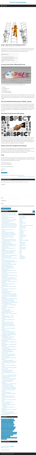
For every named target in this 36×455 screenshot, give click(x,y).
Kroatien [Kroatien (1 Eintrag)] (7, 429)
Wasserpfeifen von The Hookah (7, 243)
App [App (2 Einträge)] (1, 419)
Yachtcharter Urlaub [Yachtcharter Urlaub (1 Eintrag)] (4, 437)
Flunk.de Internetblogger (18, 2)
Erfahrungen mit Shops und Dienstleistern (26, 225)
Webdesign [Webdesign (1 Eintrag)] (8, 436)
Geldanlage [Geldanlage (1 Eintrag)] (3, 427)
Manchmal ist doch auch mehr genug (7, 59)
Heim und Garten (22, 236)
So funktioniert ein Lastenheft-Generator (8, 354)
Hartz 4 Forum (6, 447)
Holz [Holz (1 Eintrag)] (5, 428)
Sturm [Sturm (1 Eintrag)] (15, 433)
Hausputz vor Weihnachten (6, 392)
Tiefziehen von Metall (5, 330)
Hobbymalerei (4, 405)
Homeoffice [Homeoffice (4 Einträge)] (9, 428)
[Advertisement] (18, 14)
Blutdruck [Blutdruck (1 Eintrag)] (3, 424)
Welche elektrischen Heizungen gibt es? (8, 277)
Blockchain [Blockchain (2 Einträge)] (11, 423)
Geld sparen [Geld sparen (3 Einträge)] (8, 427)
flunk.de (9, 46)
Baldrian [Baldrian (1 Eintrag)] (7, 423)
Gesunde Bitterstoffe (5, 222)
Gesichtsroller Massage (6, 403)
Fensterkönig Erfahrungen (5, 449)
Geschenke (21, 231)
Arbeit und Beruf (14, 46)
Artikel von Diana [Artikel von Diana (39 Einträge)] (11, 419)
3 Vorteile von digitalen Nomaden (7, 402)
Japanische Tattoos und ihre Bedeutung (8, 331)
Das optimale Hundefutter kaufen (7, 384)
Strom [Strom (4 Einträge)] (7, 433)
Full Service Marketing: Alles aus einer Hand (9, 293)
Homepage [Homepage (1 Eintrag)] (13, 428)
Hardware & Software (23, 235)
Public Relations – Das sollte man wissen (8, 333)
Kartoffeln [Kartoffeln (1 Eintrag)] (3, 429)
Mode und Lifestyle (23, 247)
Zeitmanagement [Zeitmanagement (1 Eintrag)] (14, 437)
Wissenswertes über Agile (6, 309)
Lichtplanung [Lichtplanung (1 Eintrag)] (11, 429)
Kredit (21, 241)
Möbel (21, 246)
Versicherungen (22, 258)
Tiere (20, 253)
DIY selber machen (23, 222)
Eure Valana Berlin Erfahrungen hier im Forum (9, 244)
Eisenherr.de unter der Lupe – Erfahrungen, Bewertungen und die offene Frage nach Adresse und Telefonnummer (9, 215)
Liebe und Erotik (22, 243)
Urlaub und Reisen (23, 257)
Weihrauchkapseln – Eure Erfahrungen (8, 336)
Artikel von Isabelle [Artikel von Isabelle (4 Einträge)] (11, 420)
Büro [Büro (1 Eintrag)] (10, 424)
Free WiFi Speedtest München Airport (8, 260)
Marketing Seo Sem (23, 245)
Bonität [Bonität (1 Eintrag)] (7, 424)
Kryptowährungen (22, 242)
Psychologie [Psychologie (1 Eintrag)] (3, 432)
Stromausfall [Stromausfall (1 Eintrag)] (11, 433)
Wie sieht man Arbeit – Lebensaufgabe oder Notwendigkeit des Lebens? (13, 175)
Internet (21, 237)
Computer (21, 221)
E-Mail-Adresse (3, 200)
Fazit (3, 61)
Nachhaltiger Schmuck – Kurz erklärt (8, 315)
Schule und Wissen (23, 248)
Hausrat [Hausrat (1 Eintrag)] (2, 428)
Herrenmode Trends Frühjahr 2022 (7, 370)
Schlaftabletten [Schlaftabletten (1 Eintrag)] (14, 432)
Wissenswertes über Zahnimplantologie (8, 301)
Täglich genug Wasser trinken (7, 371)
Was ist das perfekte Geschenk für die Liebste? (9, 361)
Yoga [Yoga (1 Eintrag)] (10, 437)
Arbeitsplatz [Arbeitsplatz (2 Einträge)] (5, 419)
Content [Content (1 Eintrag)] (12, 424)
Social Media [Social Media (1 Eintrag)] (3, 433)
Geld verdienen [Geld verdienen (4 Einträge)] (12, 427)
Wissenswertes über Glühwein (7, 338)
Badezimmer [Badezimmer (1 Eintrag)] (3, 423)
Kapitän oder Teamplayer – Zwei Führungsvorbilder (26, 176)
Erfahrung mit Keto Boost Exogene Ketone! (9, 239)
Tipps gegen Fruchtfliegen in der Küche (8, 404)
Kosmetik (21, 238)
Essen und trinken (22, 226)
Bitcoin (21, 219)
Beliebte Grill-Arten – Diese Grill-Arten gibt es (9, 383)
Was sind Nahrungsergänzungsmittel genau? (9, 349)
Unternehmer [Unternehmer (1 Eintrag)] (3, 436)
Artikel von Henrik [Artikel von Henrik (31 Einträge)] (4, 420)
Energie (21, 224)
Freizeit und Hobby (23, 230)
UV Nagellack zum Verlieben (6, 350)
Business (21, 220)
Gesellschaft (19, 46)
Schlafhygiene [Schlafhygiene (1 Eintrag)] (8, 432)
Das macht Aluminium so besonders (8, 386)
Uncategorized (22, 256)
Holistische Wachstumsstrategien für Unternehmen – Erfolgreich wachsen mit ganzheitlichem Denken (7, 268)
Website (2, 203)
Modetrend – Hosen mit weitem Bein (8, 324)
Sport (20, 251)
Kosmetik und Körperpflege (24, 240)
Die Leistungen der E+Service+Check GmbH (9, 378)
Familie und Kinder (23, 227)
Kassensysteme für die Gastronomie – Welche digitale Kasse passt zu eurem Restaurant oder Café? (9, 227)
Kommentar (3, 184)
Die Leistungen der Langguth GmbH (8, 360)
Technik (21, 252)
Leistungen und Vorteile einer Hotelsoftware (9, 388)
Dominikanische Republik (5, 446)
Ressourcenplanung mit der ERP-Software (8, 387)
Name (2, 197)
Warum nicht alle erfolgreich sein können (8, 60)
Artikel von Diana (4, 172)
